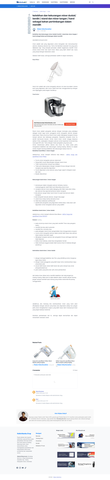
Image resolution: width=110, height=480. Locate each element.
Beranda (38, 436)
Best (37, 399)
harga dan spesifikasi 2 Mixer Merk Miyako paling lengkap (42, 361)
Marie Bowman (40, 391)
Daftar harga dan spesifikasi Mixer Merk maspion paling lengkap (65, 361)
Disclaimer (38, 441)
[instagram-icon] (20, 468)
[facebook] (29, 18)
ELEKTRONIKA (64, 2)
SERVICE (72, 2)
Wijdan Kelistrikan (57, 477)
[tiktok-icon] (25, 468)
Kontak (37, 443)
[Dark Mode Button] (90, 2)
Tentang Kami (39, 438)
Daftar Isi (32, 2)
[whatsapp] (29, 24)
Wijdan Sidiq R (62, 413)
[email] (29, 32)
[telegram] (29, 27)
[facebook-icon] (17, 468)
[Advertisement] (55, 330)
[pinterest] (29, 29)
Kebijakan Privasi (40, 445)
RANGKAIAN (45, 2)
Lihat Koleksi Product (70, 124)
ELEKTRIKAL (54, 2)
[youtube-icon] (23, 468)
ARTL (38, 2)
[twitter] (29, 21)
